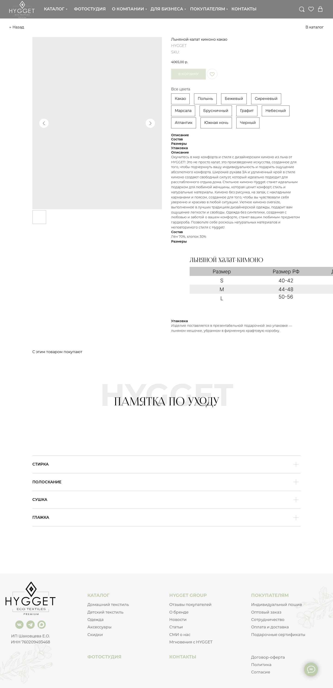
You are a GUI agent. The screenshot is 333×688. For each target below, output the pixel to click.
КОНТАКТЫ (182, 657)
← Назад (16, 27)
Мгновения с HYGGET (191, 642)
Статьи (176, 627)
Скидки (95, 634)
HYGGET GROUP (188, 595)
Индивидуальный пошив (276, 604)
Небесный (275, 110)
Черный (248, 122)
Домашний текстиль (108, 604)
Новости (178, 619)
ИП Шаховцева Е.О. (30, 636)
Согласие (260, 672)
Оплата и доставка (270, 627)
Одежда (95, 619)
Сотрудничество (267, 619)
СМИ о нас (179, 634)
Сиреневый (266, 98)
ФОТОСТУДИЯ (104, 657)
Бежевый (234, 98)
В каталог (314, 27)
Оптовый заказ (266, 612)
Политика (261, 664)
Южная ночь (216, 122)
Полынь (205, 98)
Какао (180, 98)
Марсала (183, 110)
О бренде (178, 612)
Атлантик (183, 122)
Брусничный (215, 110)
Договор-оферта (268, 657)
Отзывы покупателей (190, 604)
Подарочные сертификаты (278, 634)
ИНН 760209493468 (30, 642)
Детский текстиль (105, 612)
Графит (247, 110)
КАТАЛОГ (98, 595)
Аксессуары (99, 627)
